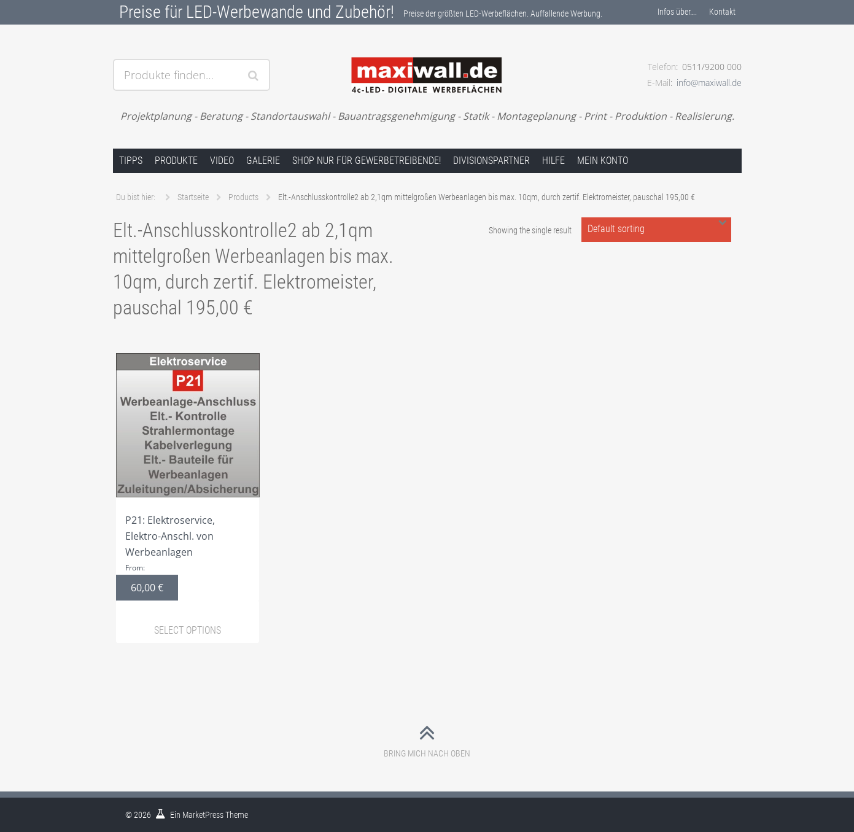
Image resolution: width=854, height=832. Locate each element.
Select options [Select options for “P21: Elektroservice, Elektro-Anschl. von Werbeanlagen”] (187, 630)
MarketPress (202, 815)
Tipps (130, 160)
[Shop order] (656, 229)
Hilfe (553, 160)
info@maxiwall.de (709, 82)
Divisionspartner (491, 160)
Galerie (263, 160)
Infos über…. (677, 12)
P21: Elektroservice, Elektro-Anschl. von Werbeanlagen (188, 477)
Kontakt (722, 12)
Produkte (176, 160)
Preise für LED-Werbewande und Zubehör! (256, 12)
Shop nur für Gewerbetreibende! (366, 160)
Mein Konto (602, 160)
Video (222, 160)
